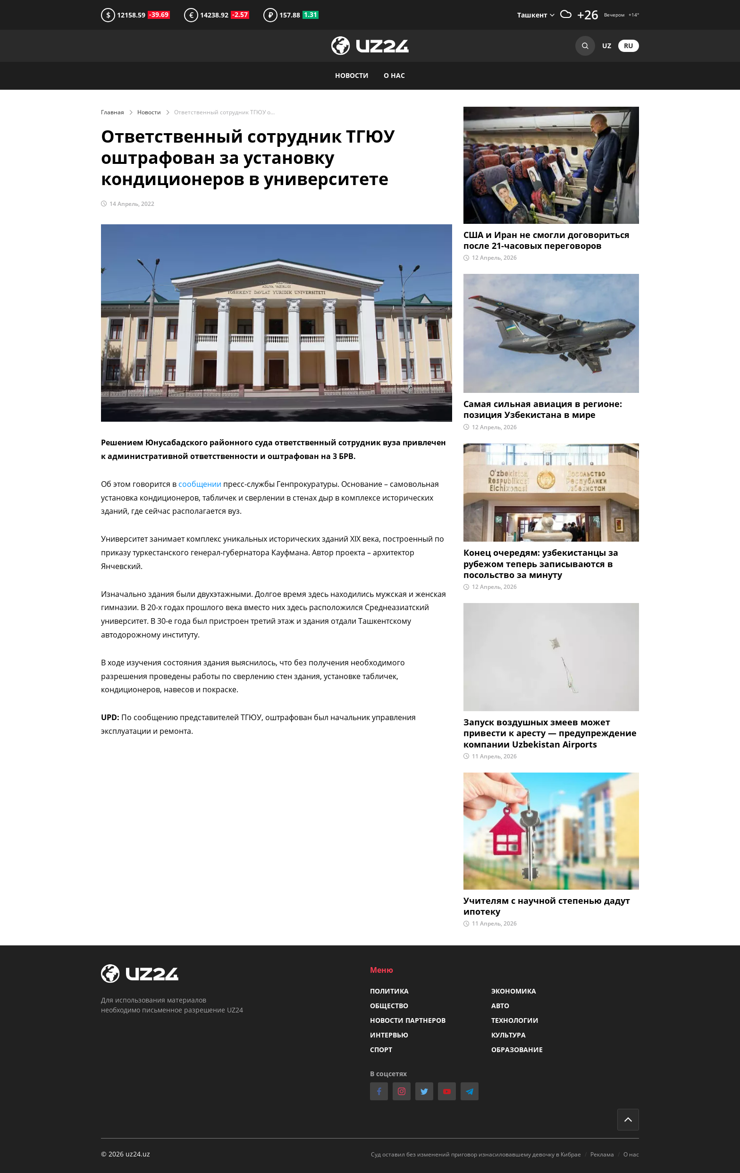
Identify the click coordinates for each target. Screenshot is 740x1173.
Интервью (389, 1034)
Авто (500, 1005)
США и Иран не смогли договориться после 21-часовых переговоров (546, 240)
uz (606, 45)
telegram (470, 1091)
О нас (394, 75)
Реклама (602, 1154)
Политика (389, 990)
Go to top (628, 1119)
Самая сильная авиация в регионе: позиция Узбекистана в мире (542, 409)
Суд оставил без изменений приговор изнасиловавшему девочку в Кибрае (476, 1154)
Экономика (513, 990)
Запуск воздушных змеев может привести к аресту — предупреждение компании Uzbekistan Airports (550, 733)
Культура (508, 1034)
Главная (112, 112)
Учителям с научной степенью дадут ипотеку (546, 906)
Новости (149, 112)
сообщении (200, 484)
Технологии (514, 1020)
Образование (517, 1049)
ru (628, 45)
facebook (379, 1091)
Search (585, 45)
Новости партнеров (408, 1020)
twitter (424, 1091)
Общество (389, 1005)
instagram (402, 1091)
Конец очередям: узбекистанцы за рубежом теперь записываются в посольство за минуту (540, 563)
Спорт (381, 1049)
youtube (447, 1091)
